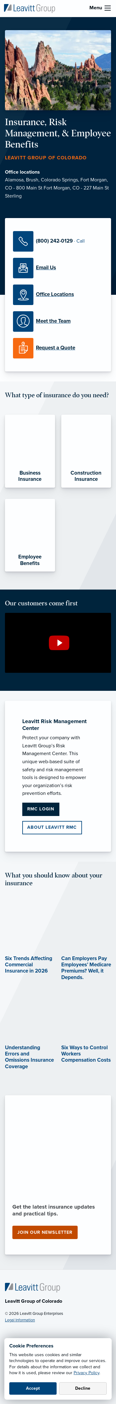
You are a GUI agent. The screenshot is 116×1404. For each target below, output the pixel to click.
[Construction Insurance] (86, 451)
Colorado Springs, (60, 180)
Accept (33, 1388)
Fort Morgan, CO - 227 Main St (76, 188)
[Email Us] (58, 268)
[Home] (32, 1287)
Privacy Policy (86, 1372)
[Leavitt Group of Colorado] (29, 8)
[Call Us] (58, 241)
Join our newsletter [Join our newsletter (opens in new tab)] (44, 1232)
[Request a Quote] (58, 348)
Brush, (33, 180)
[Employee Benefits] (30, 535)
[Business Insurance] (30, 451)
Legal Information (20, 1320)
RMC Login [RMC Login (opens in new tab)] (40, 809)
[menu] (108, 8)
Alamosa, (15, 180)
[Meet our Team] (58, 321)
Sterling (13, 196)
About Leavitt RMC (52, 827)
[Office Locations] (58, 295)
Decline (82, 1388)
